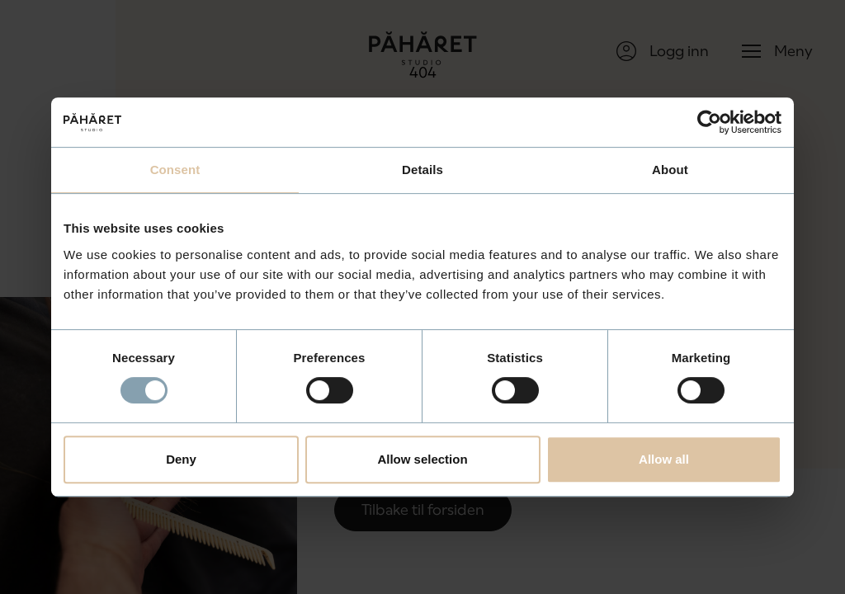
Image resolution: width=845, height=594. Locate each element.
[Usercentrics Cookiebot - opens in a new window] (709, 122)
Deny (181, 459)
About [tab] (670, 170)
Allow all (664, 459)
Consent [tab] (175, 170)
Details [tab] (422, 170)
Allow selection (422, 459)
